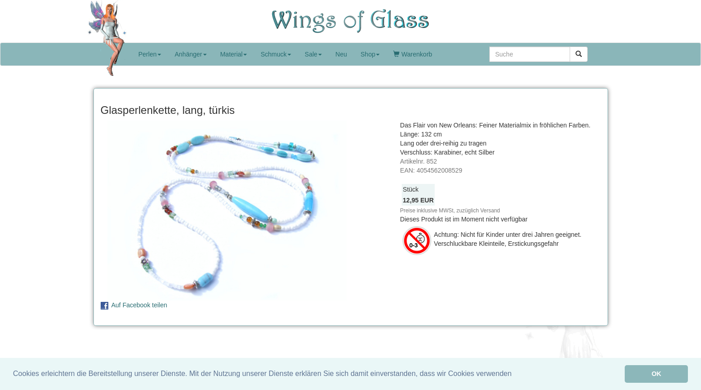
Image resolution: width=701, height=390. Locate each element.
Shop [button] (370, 54)
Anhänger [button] (191, 54)
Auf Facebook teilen (139, 305)
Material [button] (233, 54)
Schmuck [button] (275, 54)
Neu (341, 54)
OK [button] (656, 373)
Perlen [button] (150, 54)
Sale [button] (313, 54)
